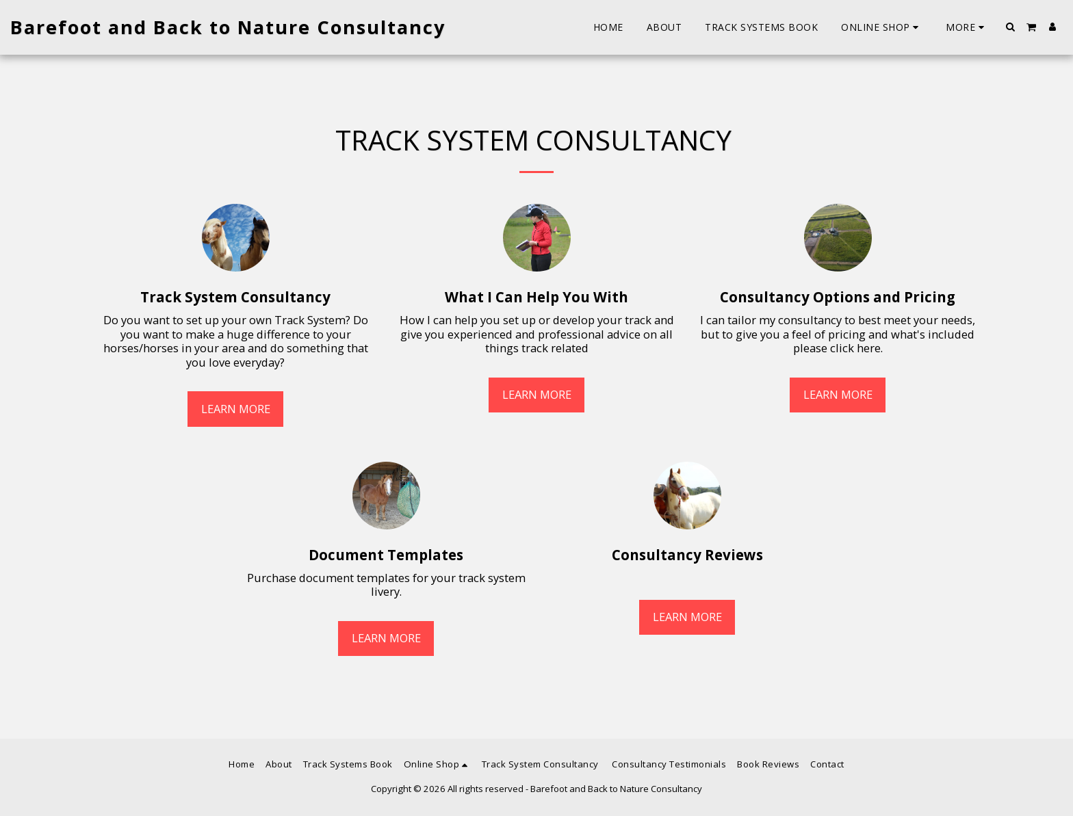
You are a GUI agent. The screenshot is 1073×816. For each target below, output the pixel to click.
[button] (1010, 26)
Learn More (235, 409)
